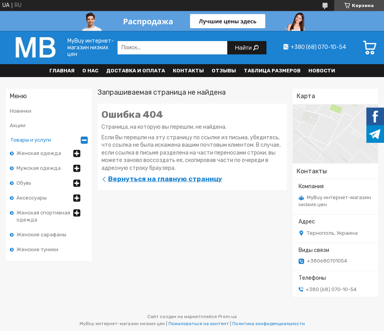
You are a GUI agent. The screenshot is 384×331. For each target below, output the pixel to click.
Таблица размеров (272, 71)
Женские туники (37, 249)
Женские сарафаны (41, 234)
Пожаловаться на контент (198, 323)
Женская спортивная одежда (43, 216)
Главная (61, 71)
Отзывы (224, 71)
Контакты (188, 71)
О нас (90, 71)
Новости (321, 71)
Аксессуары (31, 198)
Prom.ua (227, 316)
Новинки (20, 111)
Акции (17, 125)
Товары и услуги (31, 140)
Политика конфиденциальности (268, 323)
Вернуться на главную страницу (165, 179)
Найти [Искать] (244, 47)
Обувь (23, 183)
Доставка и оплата (135, 71)
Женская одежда (38, 153)
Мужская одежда (38, 168)
